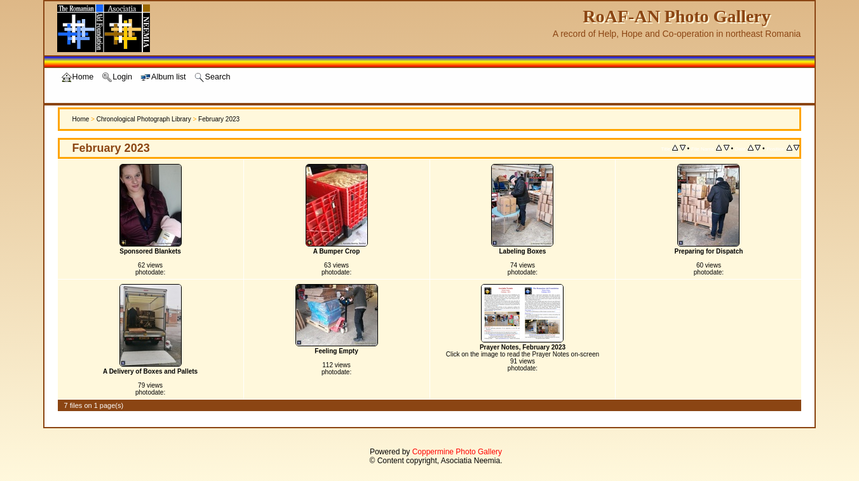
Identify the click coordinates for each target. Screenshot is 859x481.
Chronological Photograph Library (144, 119)
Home (81, 119)
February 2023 (219, 119)
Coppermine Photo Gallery (457, 451)
